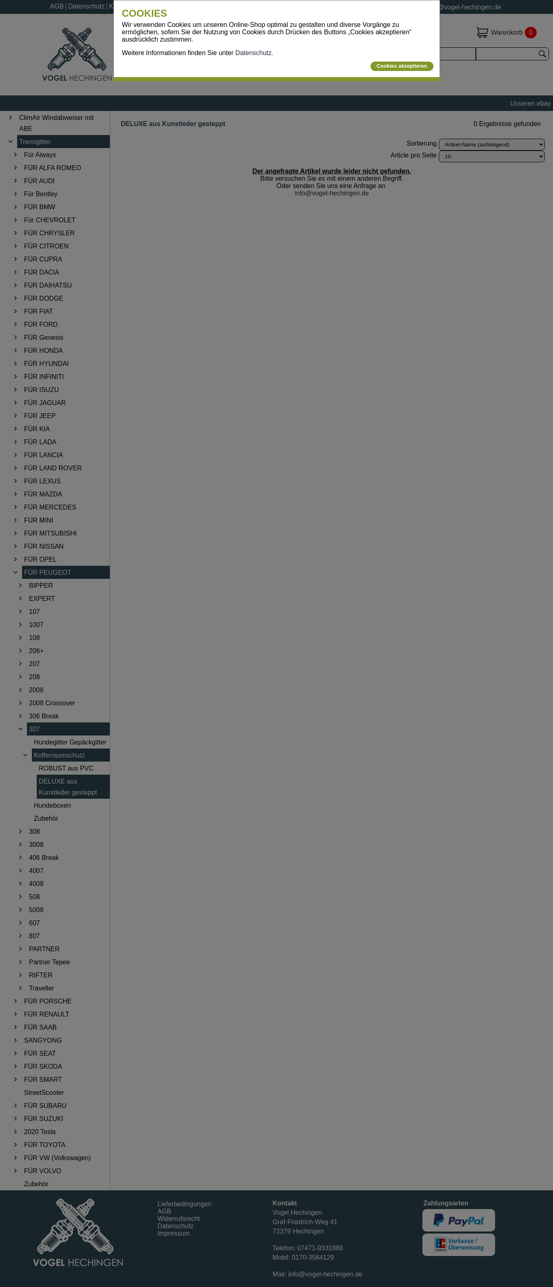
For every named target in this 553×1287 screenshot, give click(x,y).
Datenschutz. (254, 52)
